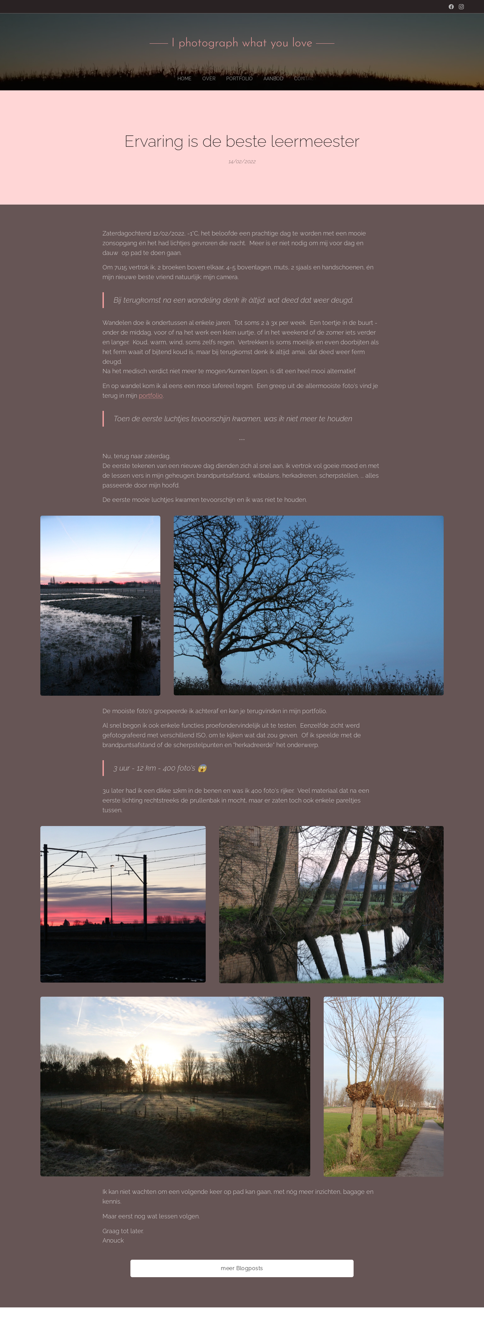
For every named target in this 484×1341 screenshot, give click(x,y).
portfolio (151, 395)
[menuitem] (228, 78)
